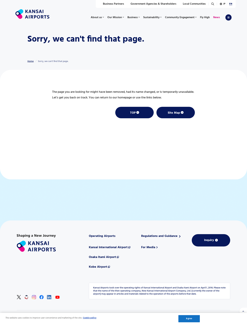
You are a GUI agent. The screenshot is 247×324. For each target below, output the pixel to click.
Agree (189, 319)
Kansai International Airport (108, 247)
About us (96, 17)
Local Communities (192, 4)
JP (224, 4)
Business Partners (111, 4)
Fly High (205, 17)
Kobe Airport (98, 267)
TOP (133, 112)
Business (132, 17)
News (216, 17)
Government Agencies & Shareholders (151, 4)
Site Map (174, 112)
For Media (148, 247)
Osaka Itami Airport (102, 257)
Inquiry (209, 240)
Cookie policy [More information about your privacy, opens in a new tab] (89, 318)
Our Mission (114, 17)
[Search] (213, 4)
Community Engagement (180, 17)
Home (30, 61)
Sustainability (151, 17)
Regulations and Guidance (159, 236)
